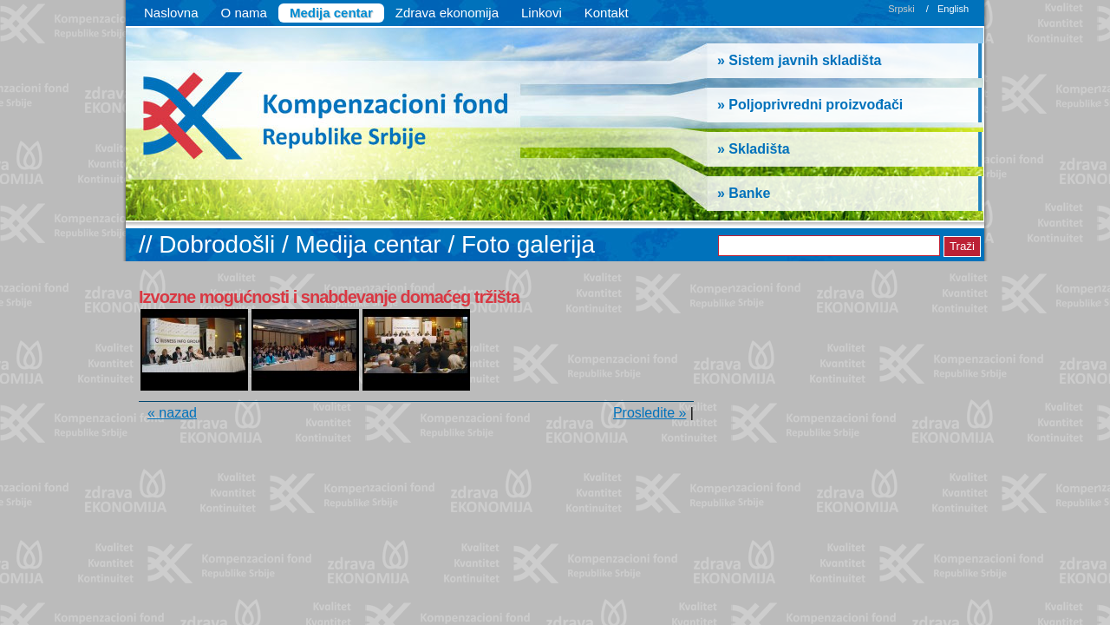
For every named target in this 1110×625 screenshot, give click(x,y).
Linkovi (541, 12)
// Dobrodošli (210, 244)
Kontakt (606, 12)
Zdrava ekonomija (447, 12)
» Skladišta (753, 148)
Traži (962, 246)
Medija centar (331, 12)
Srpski (901, 8)
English (953, 8)
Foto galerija (528, 244)
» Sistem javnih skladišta (799, 60)
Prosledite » (650, 412)
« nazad (172, 412)
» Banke (743, 193)
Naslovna (171, 12)
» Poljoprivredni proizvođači (810, 104)
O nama (244, 12)
